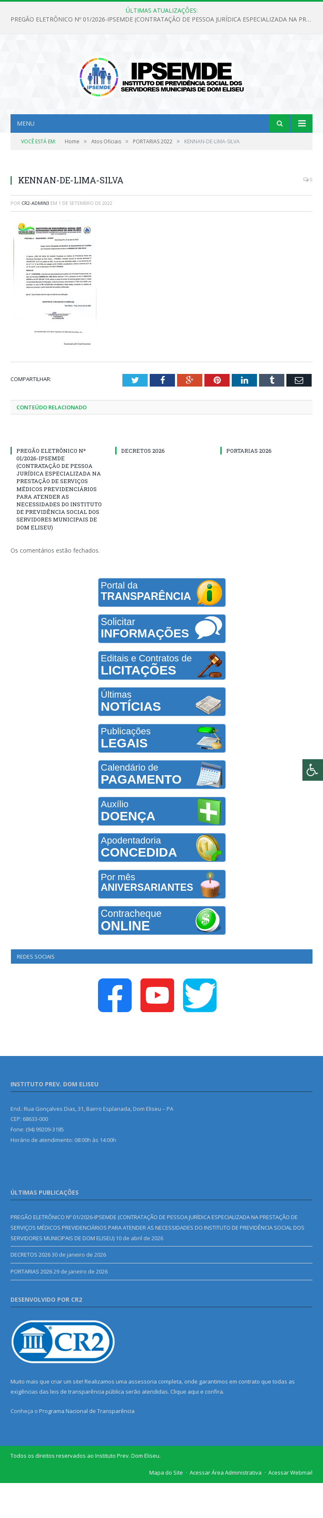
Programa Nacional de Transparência (87, 1446)
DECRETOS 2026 (143, 485)
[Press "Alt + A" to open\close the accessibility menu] (312, 770)
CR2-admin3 (35, 238)
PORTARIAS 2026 (249, 485)
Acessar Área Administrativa (226, 1507)
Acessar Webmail (290, 1507)
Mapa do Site (166, 1507)
